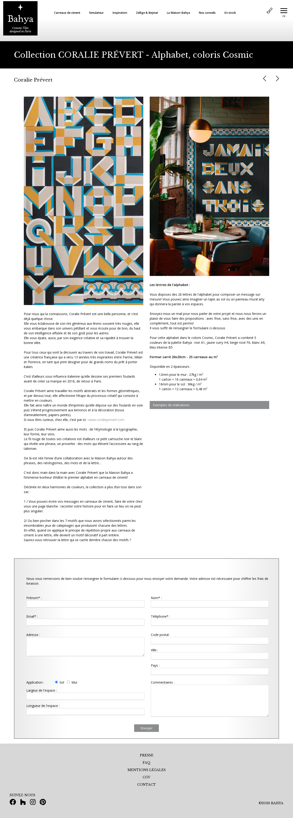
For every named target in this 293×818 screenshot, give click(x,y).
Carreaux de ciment (67, 13)
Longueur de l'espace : (43, 705)
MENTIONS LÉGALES (147, 770)
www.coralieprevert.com (106, 419)
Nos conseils (207, 13)
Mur (72, 682)
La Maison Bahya (178, 13)
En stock (230, 13)
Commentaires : (162, 682)
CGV (146, 777)
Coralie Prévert (33, 80)
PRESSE (146, 755)
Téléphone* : (160, 616)
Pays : (155, 665)
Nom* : (156, 598)
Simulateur (96, 13)
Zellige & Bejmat (147, 13)
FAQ (146, 763)
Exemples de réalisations (171, 405)
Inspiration (119, 13)
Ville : (154, 650)
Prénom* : (34, 598)
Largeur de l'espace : (41, 690)
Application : (35, 682)
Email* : (32, 616)
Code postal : (160, 635)
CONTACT (146, 785)
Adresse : (33, 635)
